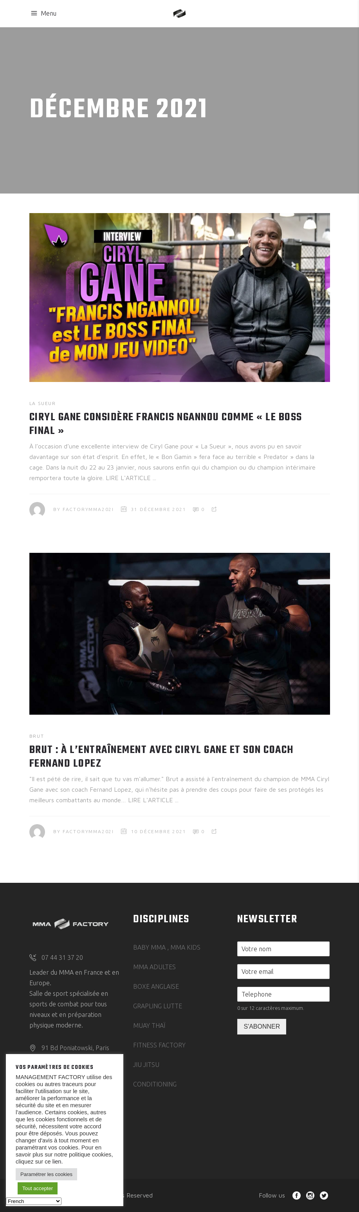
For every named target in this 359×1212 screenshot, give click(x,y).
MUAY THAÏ (149, 1025)
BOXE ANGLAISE (156, 986)
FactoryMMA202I (88, 509)
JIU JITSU (146, 1064)
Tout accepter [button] (37, 1188)
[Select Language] (33, 1201)
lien (56, 1161)
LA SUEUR (42, 403)
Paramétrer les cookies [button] (46, 1174)
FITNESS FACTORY (159, 1045)
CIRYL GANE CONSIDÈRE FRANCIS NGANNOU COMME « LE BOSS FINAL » (165, 424)
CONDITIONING (155, 1084)
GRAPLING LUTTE (157, 1005)
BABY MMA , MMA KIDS (166, 947)
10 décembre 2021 (158, 831)
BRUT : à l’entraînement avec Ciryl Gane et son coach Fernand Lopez (161, 757)
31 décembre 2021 (158, 509)
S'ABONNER (262, 1026)
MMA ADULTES (154, 966)
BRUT (36, 736)
